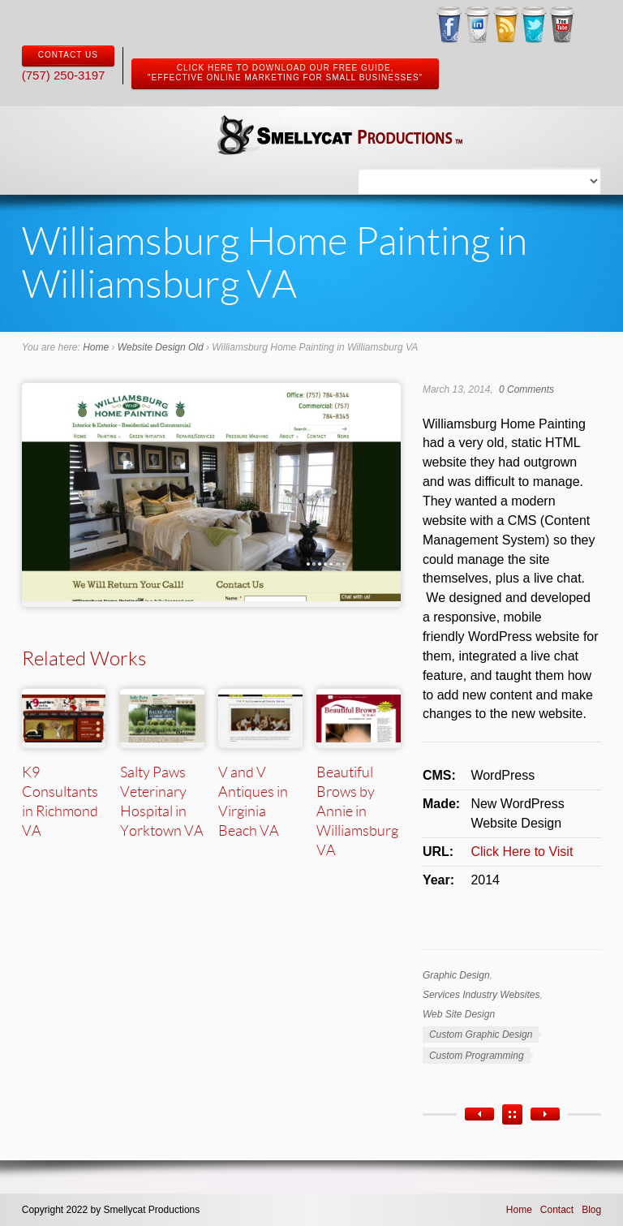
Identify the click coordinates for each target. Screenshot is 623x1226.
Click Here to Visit (521, 851)
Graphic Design (456, 975)
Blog (591, 1209)
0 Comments (526, 389)
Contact (557, 1209)
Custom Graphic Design (480, 1034)
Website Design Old (161, 347)
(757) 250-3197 (63, 75)
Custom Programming (476, 1055)
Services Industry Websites (481, 994)
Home (96, 347)
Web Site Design (459, 1014)
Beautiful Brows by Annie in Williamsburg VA (357, 810)
